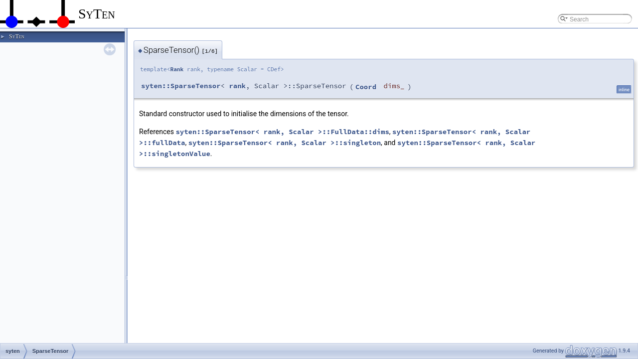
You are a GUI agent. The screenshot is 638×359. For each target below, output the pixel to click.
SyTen (16, 36)
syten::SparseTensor (181, 85)
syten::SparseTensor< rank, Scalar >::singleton (284, 142)
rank (237, 85)
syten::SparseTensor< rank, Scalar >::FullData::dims (282, 131)
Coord (365, 86)
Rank (176, 69)
